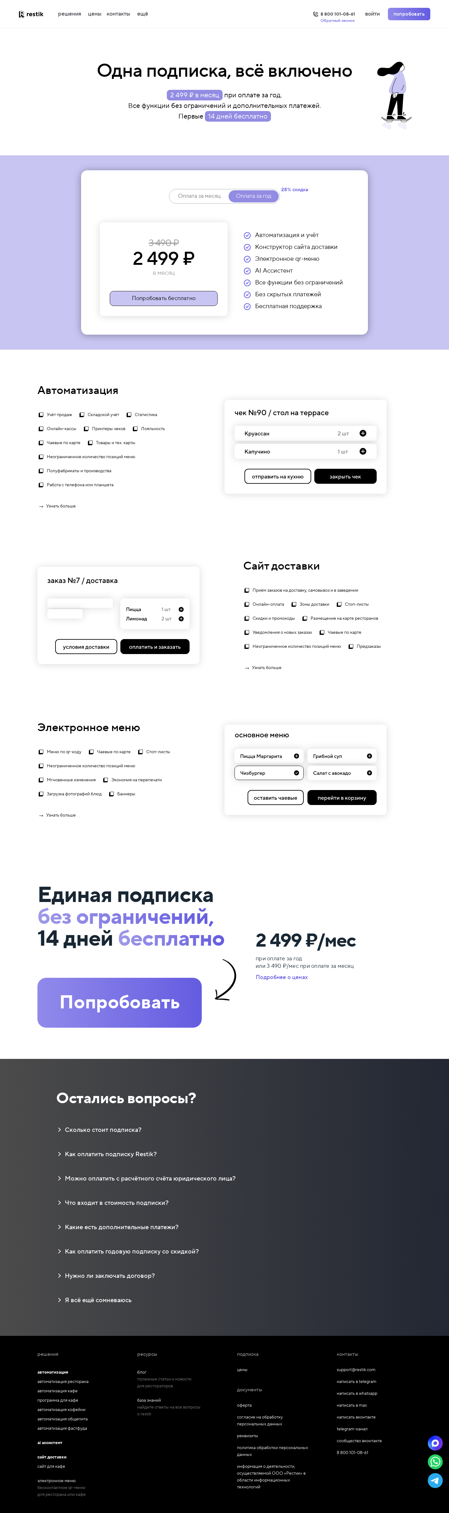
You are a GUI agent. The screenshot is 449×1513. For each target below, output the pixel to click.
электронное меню (56, 1481)
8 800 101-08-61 (352, 1453)
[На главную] (37, 14)
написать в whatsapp (357, 1393)
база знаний (149, 1400)
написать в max (352, 1405)
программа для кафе (57, 1400)
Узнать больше (56, 506)
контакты (118, 14)
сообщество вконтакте (359, 1441)
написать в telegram (356, 1381)
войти (372, 14)
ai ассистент (49, 1443)
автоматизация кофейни (61, 1410)
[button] (435, 1443)
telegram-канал (352, 1429)
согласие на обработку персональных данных (260, 1420)
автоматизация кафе (57, 1391)
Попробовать (119, 1003)
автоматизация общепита (62, 1419)
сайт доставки (51, 1457)
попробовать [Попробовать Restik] (409, 14)
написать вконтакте (356, 1417)
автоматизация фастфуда (62, 1428)
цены (95, 14)
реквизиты (247, 1436)
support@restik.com (356, 1370)
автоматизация (52, 1372)
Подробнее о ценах (282, 977)
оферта (244, 1405)
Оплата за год (253, 196)
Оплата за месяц (199, 196)
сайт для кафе (51, 1466)
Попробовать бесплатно (164, 298)
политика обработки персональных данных (272, 1451)
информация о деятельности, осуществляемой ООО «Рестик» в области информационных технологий (271, 1477)
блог (142, 1372)
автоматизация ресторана (63, 1381)
